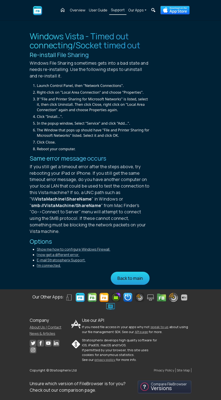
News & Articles (42, 333)
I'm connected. (49, 265)
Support (118, 9)
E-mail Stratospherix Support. (61, 260)
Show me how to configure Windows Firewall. (73, 249)
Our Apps (136, 10)
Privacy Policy (164, 370)
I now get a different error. (58, 254)
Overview (77, 10)
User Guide (98, 10)
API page (141, 332)
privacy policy (105, 360)
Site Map (183, 370)
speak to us (159, 327)
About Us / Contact (45, 327)
